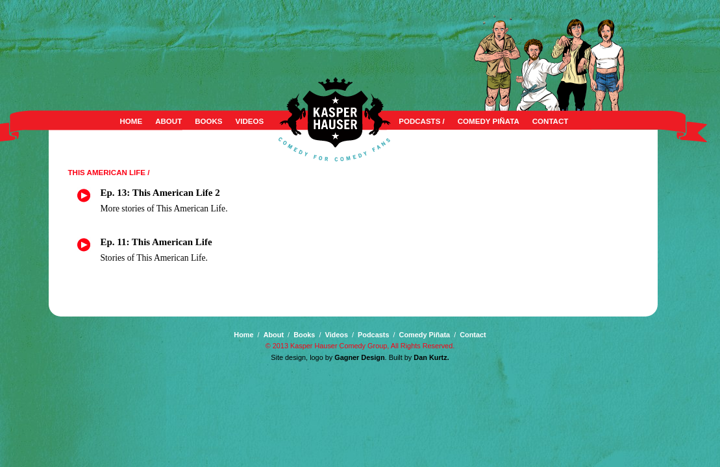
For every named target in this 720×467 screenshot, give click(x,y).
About (168, 121)
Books (208, 121)
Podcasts (373, 335)
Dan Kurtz (430, 357)
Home (131, 121)
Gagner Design (359, 357)
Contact (550, 121)
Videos (250, 121)
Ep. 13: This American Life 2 (160, 192)
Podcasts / (422, 121)
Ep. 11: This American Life (156, 242)
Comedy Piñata (488, 121)
